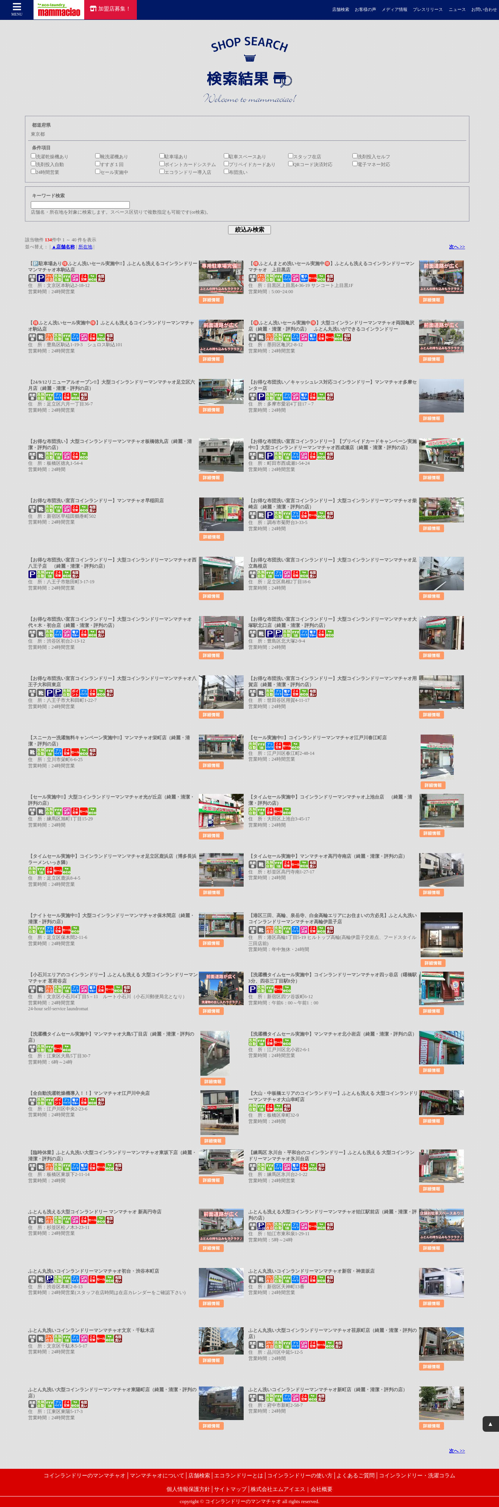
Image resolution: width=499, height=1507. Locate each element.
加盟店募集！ (110, 8)
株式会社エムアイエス (278, 1489)
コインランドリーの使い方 (300, 1475)
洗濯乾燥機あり (50, 156)
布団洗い (236, 172)
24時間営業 (45, 172)
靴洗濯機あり (111, 156)
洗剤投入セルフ (371, 156)
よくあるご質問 (355, 1475)
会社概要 (322, 1489)
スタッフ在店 (304, 156)
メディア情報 (394, 9)
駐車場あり (173, 156)
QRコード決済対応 (310, 164)
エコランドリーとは (238, 1475)
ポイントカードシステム (187, 164)
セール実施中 (111, 172)
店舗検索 (340, 9)
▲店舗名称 (63, 247)
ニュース (457, 9)
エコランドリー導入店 (185, 172)
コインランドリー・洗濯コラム (417, 1475)
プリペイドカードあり (250, 164)
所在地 (85, 247)
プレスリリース (428, 9)
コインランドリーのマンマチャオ (85, 1475)
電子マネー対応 (371, 164)
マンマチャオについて (157, 1475)
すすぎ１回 (109, 164)
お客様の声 (365, 9)
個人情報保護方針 (188, 1489)
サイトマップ (230, 1489)
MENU (17, 9)
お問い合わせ (484, 9)
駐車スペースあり (245, 156)
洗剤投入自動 (47, 164)
